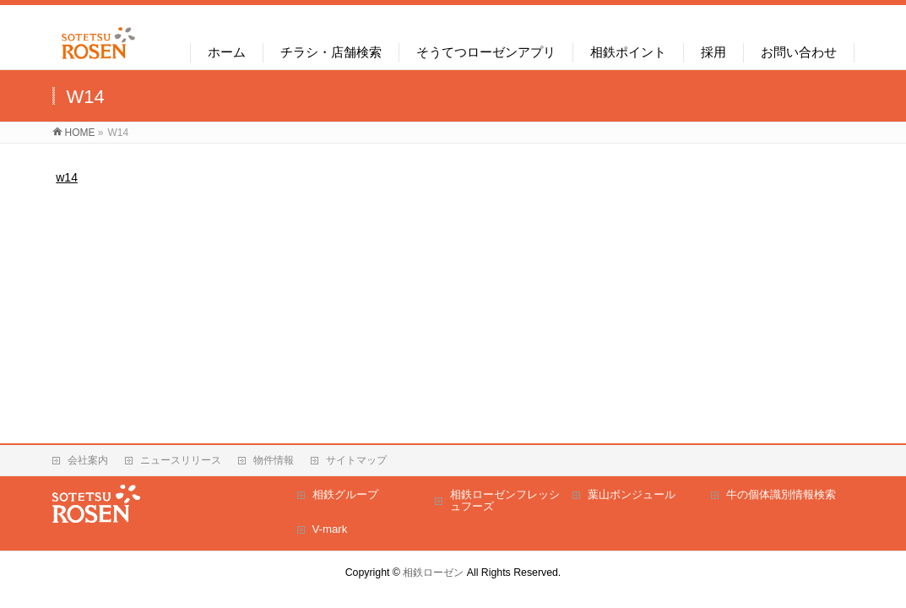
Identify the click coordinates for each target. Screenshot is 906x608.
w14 (67, 177)
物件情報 (273, 460)
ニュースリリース (180, 460)
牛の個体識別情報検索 (781, 494)
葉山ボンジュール (631, 494)
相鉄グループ (345, 494)
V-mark (330, 529)
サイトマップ (356, 460)
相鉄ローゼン (433, 572)
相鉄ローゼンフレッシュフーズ (505, 500)
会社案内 (88, 460)
